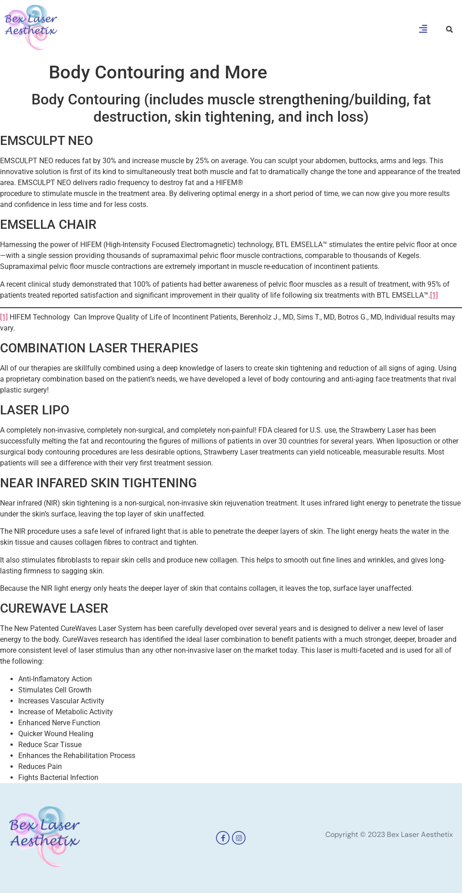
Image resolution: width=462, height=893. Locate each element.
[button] (423, 29)
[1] (434, 295)
